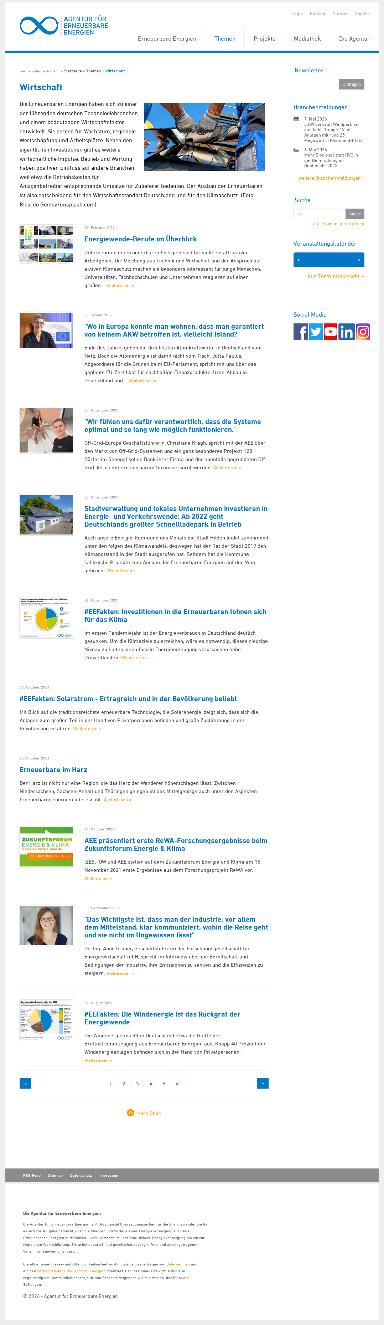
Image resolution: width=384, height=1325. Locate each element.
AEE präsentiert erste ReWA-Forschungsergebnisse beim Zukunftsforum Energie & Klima (176, 844)
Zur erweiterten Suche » (338, 223)
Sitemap (55, 1175)
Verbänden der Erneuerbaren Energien (71, 1270)
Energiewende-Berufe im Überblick (140, 239)
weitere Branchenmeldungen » (331, 178)
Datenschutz (81, 1175)
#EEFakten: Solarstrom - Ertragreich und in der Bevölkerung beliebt (128, 698)
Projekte (265, 38)
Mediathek (307, 38)
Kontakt (318, 13)
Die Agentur (354, 38)
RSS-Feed (32, 1175)
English (362, 13)
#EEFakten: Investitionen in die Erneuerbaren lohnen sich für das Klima (175, 615)
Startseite (73, 70)
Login (297, 13)
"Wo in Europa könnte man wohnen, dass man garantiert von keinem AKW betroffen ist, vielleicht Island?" (174, 330)
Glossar (340, 13)
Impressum (109, 1175)
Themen (224, 38)
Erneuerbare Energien (167, 38)
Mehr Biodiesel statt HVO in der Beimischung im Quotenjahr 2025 (331, 160)
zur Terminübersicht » (336, 276)
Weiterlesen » (120, 285)
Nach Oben (149, 1113)
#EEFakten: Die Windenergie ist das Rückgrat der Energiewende (162, 1018)
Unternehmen (178, 1264)
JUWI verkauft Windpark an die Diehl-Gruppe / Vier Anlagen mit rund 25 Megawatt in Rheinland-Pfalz (333, 132)
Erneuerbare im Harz (53, 769)
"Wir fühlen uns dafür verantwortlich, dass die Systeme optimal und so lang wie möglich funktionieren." (172, 425)
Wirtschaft (115, 70)
